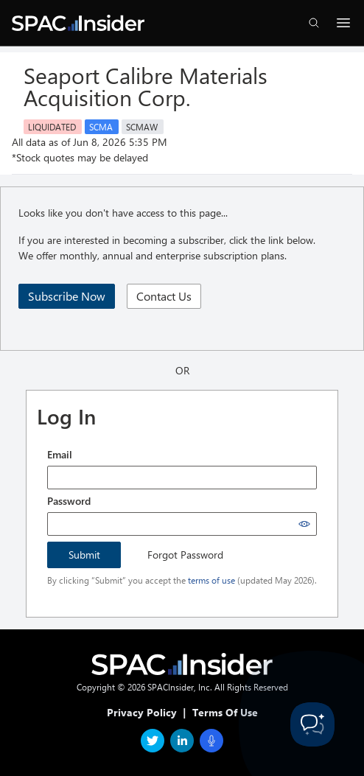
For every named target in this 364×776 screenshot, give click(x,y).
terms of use (211, 580)
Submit (84, 555)
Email (59, 454)
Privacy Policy (142, 712)
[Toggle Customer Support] (312, 724)
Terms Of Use (225, 712)
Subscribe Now (66, 296)
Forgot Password (185, 555)
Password (69, 501)
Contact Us (164, 296)
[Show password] (304, 524)
